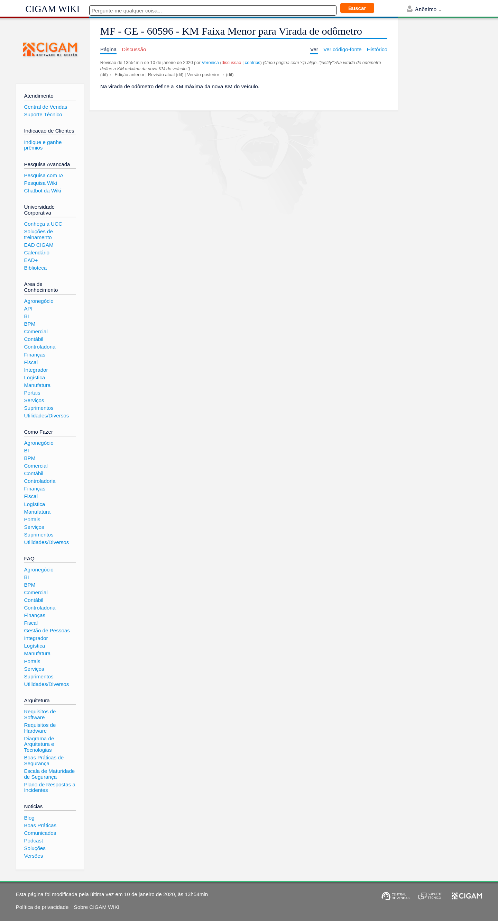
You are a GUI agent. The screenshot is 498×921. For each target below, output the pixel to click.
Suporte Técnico (43, 114)
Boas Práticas (40, 825)
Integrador (36, 370)
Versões (33, 856)
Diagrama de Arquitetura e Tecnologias (39, 744)
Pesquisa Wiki (40, 183)
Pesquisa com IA (43, 175)
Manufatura (37, 385)
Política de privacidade (42, 907)
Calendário (36, 252)
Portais (32, 393)
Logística (34, 377)
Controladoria (39, 347)
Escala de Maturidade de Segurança (49, 774)
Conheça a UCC (43, 224)
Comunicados (40, 833)
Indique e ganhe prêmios (43, 145)
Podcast (33, 840)
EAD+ (31, 260)
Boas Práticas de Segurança (44, 760)
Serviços (34, 400)
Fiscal (31, 362)
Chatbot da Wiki (42, 190)
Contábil (33, 339)
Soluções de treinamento (38, 234)
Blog (29, 818)
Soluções (34, 848)
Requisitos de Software (40, 714)
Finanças (34, 355)
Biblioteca (35, 268)
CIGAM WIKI (53, 9)
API (28, 308)
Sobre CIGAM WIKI (97, 907)
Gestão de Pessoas (47, 630)
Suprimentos (38, 408)
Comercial (35, 331)
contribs (252, 62)
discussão (231, 62)
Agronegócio (38, 301)
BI (26, 316)
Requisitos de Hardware (40, 728)
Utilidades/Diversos (46, 415)
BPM (29, 324)
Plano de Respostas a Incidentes (49, 787)
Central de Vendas (45, 107)
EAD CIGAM (38, 245)
